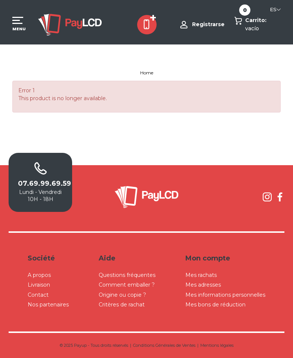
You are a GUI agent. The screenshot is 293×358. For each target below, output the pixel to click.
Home (146, 72)
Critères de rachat (122, 304)
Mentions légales (217, 345)
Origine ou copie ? (122, 294)
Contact (38, 294)
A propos (39, 275)
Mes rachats (201, 275)
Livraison (39, 284)
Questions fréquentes (127, 275)
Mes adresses (203, 284)
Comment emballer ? (127, 284)
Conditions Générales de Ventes (164, 345)
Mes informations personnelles (225, 294)
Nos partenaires (48, 304)
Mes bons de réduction (215, 304)
